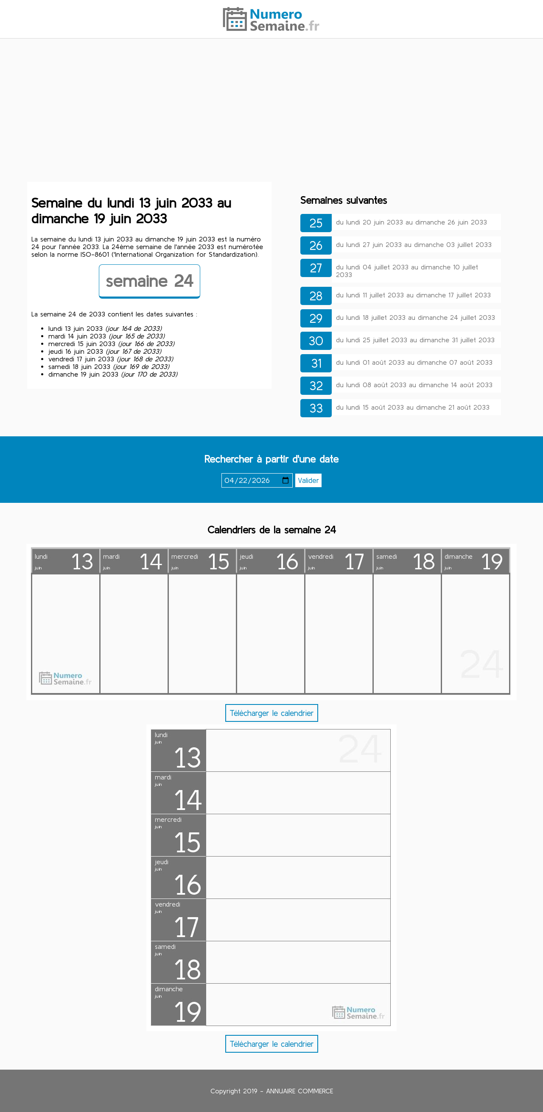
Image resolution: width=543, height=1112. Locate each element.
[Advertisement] (271, 111)
